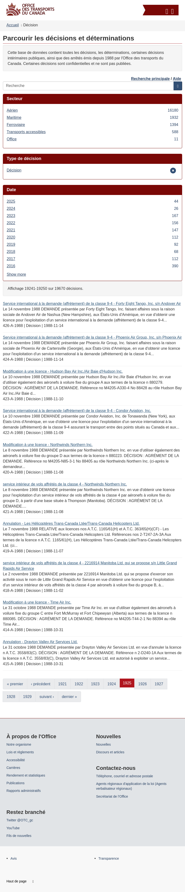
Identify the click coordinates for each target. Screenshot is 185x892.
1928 (11, 697)
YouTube (13, 828)
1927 (159, 684)
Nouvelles (103, 744)
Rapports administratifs (23, 791)
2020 (92, 237)
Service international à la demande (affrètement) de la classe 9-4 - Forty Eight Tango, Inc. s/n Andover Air (92, 304)
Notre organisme (18, 744)
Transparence (108, 858)
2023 (92, 215)
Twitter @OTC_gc (19, 820)
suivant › (46, 697)
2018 (92, 251)
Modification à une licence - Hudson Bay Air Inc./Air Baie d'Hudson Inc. (63, 371)
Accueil (12, 25)
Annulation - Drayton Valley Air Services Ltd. (40, 642)
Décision (14, 170)
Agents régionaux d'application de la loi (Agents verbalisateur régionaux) (131, 786)
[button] (161, 11)
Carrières (13, 768)
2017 (92, 259)
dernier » (69, 697)
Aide (177, 79)
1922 (79, 684)
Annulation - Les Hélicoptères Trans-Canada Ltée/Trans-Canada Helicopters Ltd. (71, 523)
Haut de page (20, 881)
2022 (92, 223)
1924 (111, 684)
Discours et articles (110, 752)
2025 (92, 201)
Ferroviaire (92, 124)
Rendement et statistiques (25, 775)
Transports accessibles (92, 132)
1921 (62, 684)
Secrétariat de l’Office (112, 796)
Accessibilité (15, 760)
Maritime (92, 117)
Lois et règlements (20, 752)
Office (92, 139)
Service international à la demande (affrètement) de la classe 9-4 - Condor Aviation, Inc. (77, 411)
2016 (92, 266)
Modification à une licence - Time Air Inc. (37, 602)
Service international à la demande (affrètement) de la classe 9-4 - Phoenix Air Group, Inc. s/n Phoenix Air (92, 337)
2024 (92, 208)
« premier (15, 684)
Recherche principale (150, 79)
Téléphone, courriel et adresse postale (124, 776)
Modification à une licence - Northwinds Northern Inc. (47, 445)
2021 (92, 230)
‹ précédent (40, 684)
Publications (15, 783)
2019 (92, 244)
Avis (14, 858)
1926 (142, 684)
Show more (16, 274)
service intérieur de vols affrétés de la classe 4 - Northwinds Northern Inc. (65, 484)
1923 (95, 684)
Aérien (92, 110)
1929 (27, 697)
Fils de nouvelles (18, 836)
